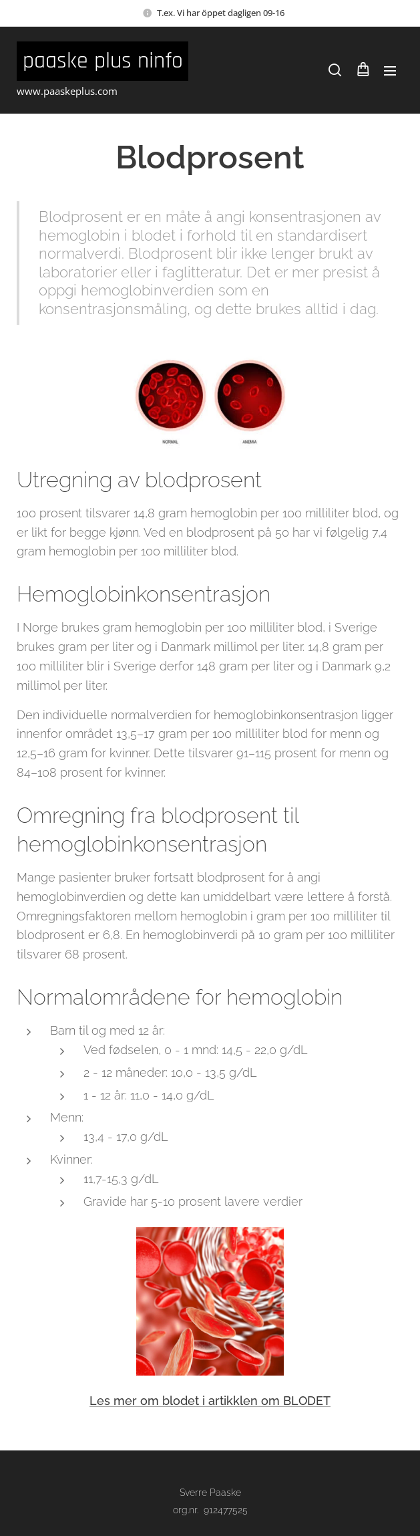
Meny (390, 71)
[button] (335, 70)
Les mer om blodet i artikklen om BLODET (210, 1401)
